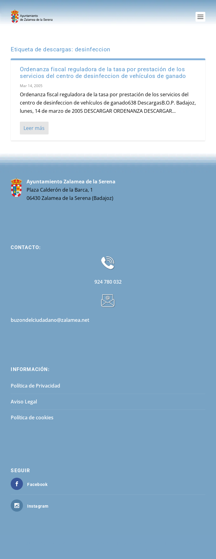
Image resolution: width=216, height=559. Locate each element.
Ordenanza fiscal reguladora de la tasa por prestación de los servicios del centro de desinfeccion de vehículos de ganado (103, 72)
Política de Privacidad (35, 385)
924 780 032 (108, 281)
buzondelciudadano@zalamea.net (50, 320)
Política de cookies (32, 417)
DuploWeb (176, 550)
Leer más (34, 128)
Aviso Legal (24, 401)
